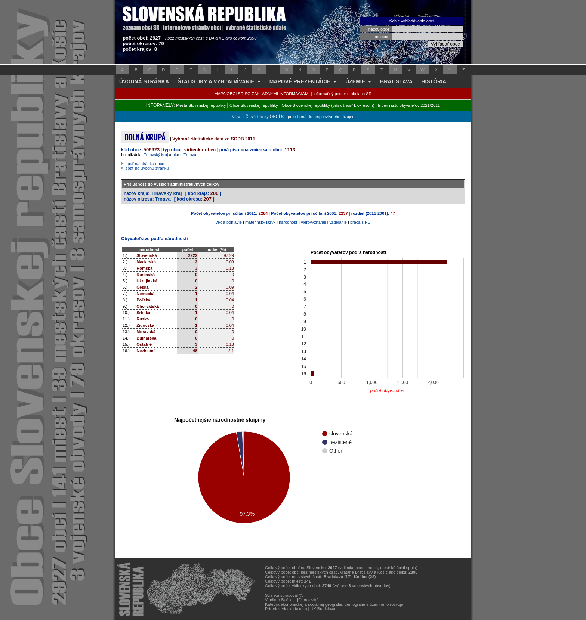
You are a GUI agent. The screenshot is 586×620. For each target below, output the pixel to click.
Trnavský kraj (156, 154)
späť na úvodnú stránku (147, 168)
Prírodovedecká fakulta (286, 609)
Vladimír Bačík (278, 600)
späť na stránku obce (145, 163)
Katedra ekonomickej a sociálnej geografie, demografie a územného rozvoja (334, 604)
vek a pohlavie (229, 222)
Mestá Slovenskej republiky (201, 105)
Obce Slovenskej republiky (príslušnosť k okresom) (328, 105)
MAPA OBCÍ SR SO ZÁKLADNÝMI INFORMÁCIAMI (262, 94)
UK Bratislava (323, 609)
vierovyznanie (313, 222)
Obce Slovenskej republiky (253, 105)
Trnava (163, 199)
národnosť (288, 222)
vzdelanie (337, 222)
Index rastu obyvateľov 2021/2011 (409, 105)
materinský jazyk (260, 222)
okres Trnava (185, 154)
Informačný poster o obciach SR (342, 94)
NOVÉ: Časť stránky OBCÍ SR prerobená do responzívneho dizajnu (292, 116)
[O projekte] (307, 600)
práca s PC (360, 222)
